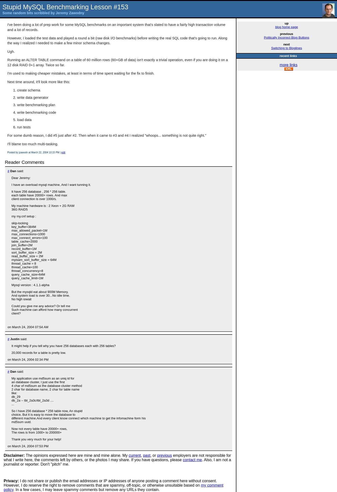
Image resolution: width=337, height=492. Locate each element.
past (146, 455)
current (135, 455)
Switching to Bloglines (286, 48)
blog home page (286, 27)
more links (288, 65)
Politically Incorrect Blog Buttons (286, 37)
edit (63, 152)
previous (164, 455)
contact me (192, 460)
